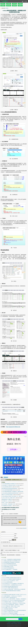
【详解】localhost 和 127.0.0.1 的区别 (9, 607)
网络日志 (2, 3)
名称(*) (15, 533)
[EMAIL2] (11, 552)
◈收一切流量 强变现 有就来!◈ (14, 432)
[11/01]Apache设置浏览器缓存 (7, 582)
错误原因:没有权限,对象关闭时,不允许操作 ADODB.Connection (14, 594)
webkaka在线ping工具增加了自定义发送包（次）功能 (11, 496)
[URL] (2, 552)
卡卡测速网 (14, 622)
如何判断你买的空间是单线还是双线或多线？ (10, 488)
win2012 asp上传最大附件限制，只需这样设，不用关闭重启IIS (14, 598)
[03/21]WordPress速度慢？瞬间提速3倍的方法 (10, 587)
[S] (18, 552)
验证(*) (10, 540)
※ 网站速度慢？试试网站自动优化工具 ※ (13, 479)
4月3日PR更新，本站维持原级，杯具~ (8, 504)
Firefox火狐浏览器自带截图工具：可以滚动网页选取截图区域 (14, 610)
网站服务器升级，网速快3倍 (7, 499)
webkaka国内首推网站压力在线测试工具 (9, 483)
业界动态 (14, 3)
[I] (15, 552)
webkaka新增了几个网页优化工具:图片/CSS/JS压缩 (10, 485)
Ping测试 (12, 623)
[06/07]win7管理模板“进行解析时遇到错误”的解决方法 (11, 577)
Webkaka (6, 477)
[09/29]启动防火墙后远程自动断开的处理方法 (10, 586)
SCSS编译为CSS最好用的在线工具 (9, 597)
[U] (16, 552)
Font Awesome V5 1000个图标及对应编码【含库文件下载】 (13, 614)
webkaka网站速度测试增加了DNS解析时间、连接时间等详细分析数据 (14, 491)
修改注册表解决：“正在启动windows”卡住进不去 (12, 596)
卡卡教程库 (18, 622)
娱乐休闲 (8, 5)
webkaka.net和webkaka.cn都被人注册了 (8, 497)
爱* (2, 511)
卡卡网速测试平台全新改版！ (7, 505)
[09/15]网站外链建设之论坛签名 (7, 566)
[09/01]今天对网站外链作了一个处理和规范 (9, 569)
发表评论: (4, 531)
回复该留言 (25, 528)
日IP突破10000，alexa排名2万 (7, 500)
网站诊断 (19, 623)
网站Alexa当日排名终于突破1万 (7, 494)
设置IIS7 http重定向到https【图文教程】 (10, 611)
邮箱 (15, 535)
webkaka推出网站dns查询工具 (7, 486)
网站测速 (8, 623)
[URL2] (4, 552)
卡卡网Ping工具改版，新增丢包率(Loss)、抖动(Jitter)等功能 (13, 603)
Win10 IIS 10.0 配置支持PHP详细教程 (9, 613)
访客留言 (20, 5)
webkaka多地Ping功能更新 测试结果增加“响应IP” (10, 493)
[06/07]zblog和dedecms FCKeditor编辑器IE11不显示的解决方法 (13, 583)
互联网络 (8, 3)
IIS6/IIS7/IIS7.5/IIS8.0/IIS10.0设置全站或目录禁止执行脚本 (13, 600)
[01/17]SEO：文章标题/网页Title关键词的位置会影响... (11, 559)
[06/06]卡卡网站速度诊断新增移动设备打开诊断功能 (11, 590)
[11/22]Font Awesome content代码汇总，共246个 (10, 580)
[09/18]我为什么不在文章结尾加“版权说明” (9, 565)
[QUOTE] (21, 552)
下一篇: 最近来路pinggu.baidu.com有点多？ (8, 509)
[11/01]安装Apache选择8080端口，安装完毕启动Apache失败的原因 (13, 589)
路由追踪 (15, 623)
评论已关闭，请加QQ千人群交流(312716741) (13, 546)
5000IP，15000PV (5, 502)
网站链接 (16, 537)
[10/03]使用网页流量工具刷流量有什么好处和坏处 (11, 562)
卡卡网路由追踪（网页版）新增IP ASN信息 (11, 606)
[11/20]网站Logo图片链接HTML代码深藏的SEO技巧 (11, 560)
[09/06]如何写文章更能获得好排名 (8, 568)
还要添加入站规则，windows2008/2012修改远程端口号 (12, 601)
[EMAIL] (7, 552)
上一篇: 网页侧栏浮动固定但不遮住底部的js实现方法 (10, 507)
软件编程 (20, 3)
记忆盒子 (9, 622)
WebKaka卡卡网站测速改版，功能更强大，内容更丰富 (12, 604)
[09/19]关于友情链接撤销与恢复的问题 (9, 563)
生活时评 (2, 5)
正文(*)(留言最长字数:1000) (5, 542)
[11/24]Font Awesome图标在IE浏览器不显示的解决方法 (11, 579)
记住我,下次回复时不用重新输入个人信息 (12, 550)
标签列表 (14, 5)
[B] (14, 552)
